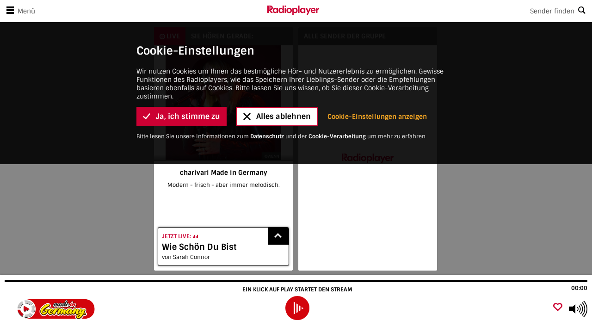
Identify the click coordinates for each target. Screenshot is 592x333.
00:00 (579, 288)
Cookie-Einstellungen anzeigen (377, 114)
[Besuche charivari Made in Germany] (57, 309)
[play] (297, 308)
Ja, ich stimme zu (181, 113)
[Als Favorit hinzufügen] (557, 308)
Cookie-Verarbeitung (337, 133)
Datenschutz (267, 133)
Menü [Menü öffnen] (19, 11)
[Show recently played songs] (278, 236)
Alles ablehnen (277, 113)
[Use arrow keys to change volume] (578, 309)
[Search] (455, 11)
